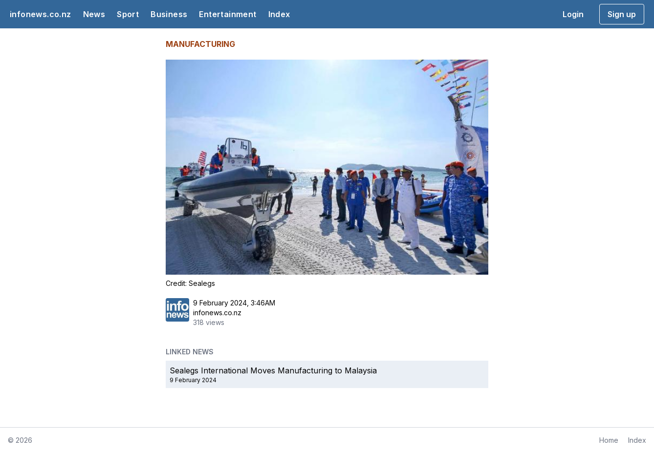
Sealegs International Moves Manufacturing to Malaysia (273, 370)
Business (169, 14)
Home (608, 440)
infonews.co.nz (40, 14)
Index (279, 14)
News (94, 14)
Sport (128, 14)
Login (573, 14)
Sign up (622, 14)
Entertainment (227, 14)
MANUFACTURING (200, 44)
